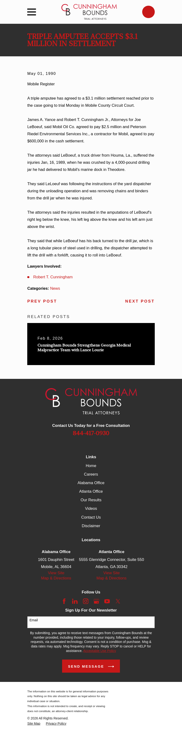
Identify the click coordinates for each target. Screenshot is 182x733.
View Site (56, 573)
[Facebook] (64, 601)
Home (91, 465)
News (55, 288)
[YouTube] (107, 601)
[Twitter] (118, 601)
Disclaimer (91, 526)
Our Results (91, 500)
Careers (91, 474)
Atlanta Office (91, 491)
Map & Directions (56, 578)
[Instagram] (85, 601)
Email (34, 620)
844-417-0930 (91, 433)
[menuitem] (33, 723)
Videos (91, 508)
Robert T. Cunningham (53, 277)
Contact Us (91, 517)
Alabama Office (91, 483)
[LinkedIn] (74, 601)
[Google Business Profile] (96, 601)
